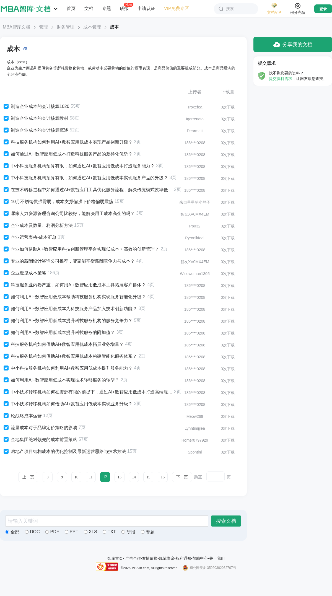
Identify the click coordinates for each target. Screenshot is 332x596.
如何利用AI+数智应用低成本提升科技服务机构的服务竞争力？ (68, 321)
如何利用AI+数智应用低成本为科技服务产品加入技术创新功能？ (70, 309)
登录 (323, 9)
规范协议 (166, 558)
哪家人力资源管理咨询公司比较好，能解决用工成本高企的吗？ (69, 214)
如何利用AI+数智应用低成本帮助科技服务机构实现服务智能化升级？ (74, 297)
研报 (124, 8)
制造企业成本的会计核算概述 (35, 130)
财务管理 (65, 27)
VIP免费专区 (176, 8)
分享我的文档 (292, 44)
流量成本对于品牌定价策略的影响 (40, 428)
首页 (71, 8)
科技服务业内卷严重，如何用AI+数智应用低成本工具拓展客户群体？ (74, 285)
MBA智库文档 (16, 27)
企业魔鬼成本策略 (24, 273)
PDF (52, 531)
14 (134, 477)
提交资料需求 (280, 78)
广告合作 (133, 558)
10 (76, 477)
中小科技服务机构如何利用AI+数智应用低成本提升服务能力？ (68, 368)
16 (163, 477)
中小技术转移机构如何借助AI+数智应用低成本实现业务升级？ (68, 404)
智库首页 (115, 558)
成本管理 (92, 27)
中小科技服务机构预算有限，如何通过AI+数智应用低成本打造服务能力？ (79, 166)
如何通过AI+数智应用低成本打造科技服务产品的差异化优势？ (68, 154)
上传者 (194, 91)
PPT (71, 531)
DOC (32, 531)
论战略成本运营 (22, 416)
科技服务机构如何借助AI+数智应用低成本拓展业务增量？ (63, 344)
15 (148, 477)
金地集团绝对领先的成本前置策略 (40, 440)
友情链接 (149, 558)
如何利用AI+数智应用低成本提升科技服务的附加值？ (59, 333)
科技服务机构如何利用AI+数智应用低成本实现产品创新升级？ (68, 142)
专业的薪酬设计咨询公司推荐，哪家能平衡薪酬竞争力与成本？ (69, 261)
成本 (114, 27)
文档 (88, 8)
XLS (90, 531)
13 (119, 477)
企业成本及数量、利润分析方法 (38, 225)
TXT (109, 531)
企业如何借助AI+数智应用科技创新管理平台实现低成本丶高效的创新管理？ (81, 249)
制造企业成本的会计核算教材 (35, 118)
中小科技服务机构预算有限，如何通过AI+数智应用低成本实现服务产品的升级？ (85, 178)
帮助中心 (200, 558)
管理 (43, 27)
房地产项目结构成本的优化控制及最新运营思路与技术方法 (64, 452)
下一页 (182, 477)
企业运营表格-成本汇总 (29, 237)
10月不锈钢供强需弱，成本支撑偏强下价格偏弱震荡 (58, 202)
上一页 (28, 477)
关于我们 (217, 558)
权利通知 (183, 558)
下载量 (227, 91)
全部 (12, 532)
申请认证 (146, 8)
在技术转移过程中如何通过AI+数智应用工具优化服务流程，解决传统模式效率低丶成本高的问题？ (88, 190)
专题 (106, 8)
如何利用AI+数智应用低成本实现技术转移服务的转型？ (61, 380)
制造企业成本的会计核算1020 (36, 106)
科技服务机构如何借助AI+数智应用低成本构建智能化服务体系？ (70, 356)
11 (90, 477)
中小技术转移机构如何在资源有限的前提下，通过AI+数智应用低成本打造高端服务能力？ (88, 392)
